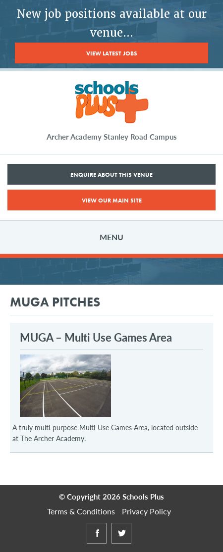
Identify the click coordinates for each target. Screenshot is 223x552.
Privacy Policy (146, 511)
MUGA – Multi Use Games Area (96, 337)
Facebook (97, 542)
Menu (111, 237)
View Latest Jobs (111, 53)
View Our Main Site (112, 200)
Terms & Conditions (81, 511)
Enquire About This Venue (111, 175)
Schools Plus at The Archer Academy (112, 102)
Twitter (121, 542)
